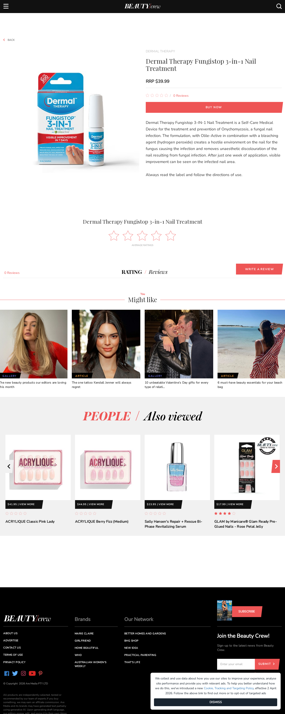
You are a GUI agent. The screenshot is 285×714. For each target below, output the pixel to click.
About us (10, 633)
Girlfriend (83, 640)
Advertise (10, 640)
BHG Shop (131, 640)
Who (78, 655)
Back (7, 40)
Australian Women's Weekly (90, 664)
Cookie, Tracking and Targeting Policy (229, 688)
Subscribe (246, 611)
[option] (38, 483)
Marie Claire (84, 633)
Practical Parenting (140, 655)
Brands (82, 619)
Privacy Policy (14, 662)
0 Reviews (180, 95)
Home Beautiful (87, 648)
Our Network (138, 619)
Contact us (12, 647)
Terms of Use (13, 655)
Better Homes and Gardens (145, 633)
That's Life (132, 662)
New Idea (131, 648)
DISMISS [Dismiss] (216, 702)
